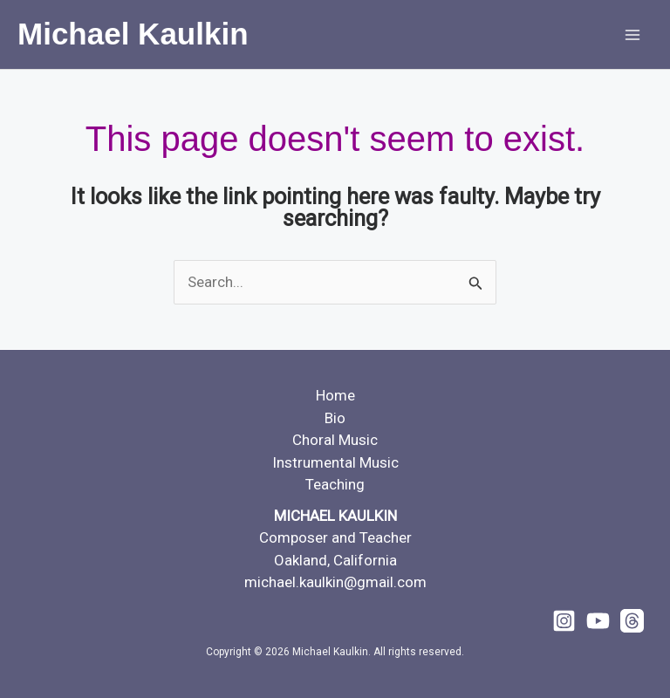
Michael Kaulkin (133, 34)
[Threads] (632, 621)
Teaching (335, 484)
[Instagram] (564, 621)
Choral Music (335, 439)
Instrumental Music (335, 462)
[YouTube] (598, 621)
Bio (335, 418)
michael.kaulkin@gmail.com (335, 582)
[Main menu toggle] (633, 35)
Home (335, 395)
